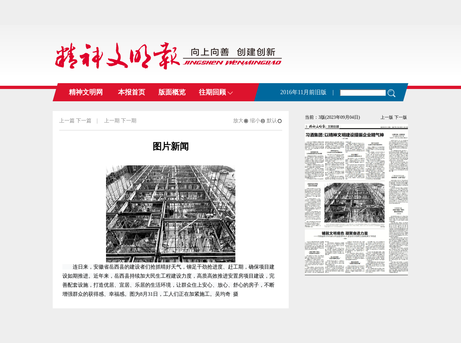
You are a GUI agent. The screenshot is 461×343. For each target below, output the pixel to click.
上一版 (387, 117)
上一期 (112, 120)
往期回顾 (216, 92)
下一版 (400, 117)
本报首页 (131, 92)
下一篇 (83, 120)
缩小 (257, 120)
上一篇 (67, 120)
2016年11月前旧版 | (307, 92)
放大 (241, 120)
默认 (274, 120)
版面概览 (172, 92)
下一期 (128, 120)
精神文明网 (86, 92)
